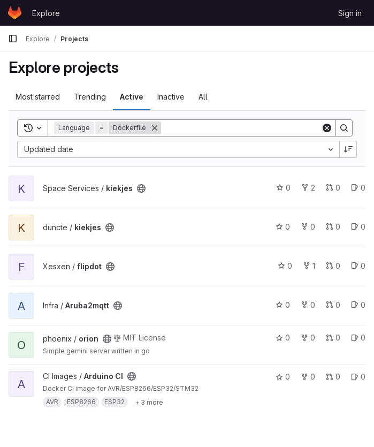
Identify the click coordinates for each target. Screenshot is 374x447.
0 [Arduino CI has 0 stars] (283, 376)
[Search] (241, 128)
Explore (46, 13)
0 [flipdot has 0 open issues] (358, 265)
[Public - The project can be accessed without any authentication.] (141, 188)
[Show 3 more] (149, 402)
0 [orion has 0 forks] (308, 337)
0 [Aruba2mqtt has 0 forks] (308, 304)
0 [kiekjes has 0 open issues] (358, 187)
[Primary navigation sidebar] (12, 38)
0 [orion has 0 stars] (283, 337)
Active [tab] (131, 96)
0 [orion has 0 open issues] (358, 337)
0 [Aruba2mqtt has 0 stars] (283, 304)
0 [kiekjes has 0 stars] (283, 187)
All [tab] (203, 96)
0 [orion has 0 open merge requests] (333, 337)
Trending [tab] (90, 96)
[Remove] (154, 128)
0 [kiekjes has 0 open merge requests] (333, 187)
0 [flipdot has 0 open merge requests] (333, 265)
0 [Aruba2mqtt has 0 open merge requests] (333, 304)
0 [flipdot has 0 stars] (285, 265)
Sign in (350, 13)
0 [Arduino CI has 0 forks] (308, 376)
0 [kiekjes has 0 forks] (308, 226)
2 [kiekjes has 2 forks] (308, 187)
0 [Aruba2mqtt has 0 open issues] (358, 304)
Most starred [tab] (38, 96)
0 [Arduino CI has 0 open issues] (358, 376)
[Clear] (326, 128)
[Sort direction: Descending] (348, 149)
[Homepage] (15, 12)
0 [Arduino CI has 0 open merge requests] (333, 376)
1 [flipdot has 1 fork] (309, 265)
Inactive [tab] (171, 96)
